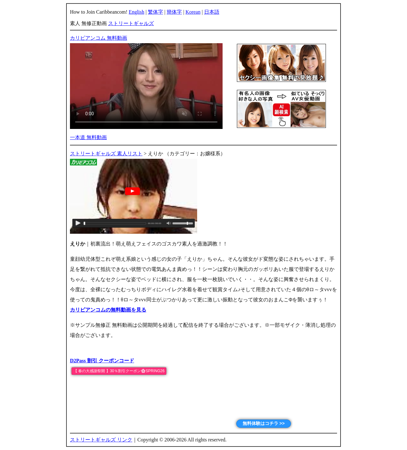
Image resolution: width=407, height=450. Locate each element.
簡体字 (174, 12)
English (136, 12)
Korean (192, 12)
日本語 (211, 12)
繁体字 (155, 12)
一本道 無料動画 (88, 137)
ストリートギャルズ (131, 23)
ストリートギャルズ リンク (101, 439)
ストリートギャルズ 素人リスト (106, 153)
